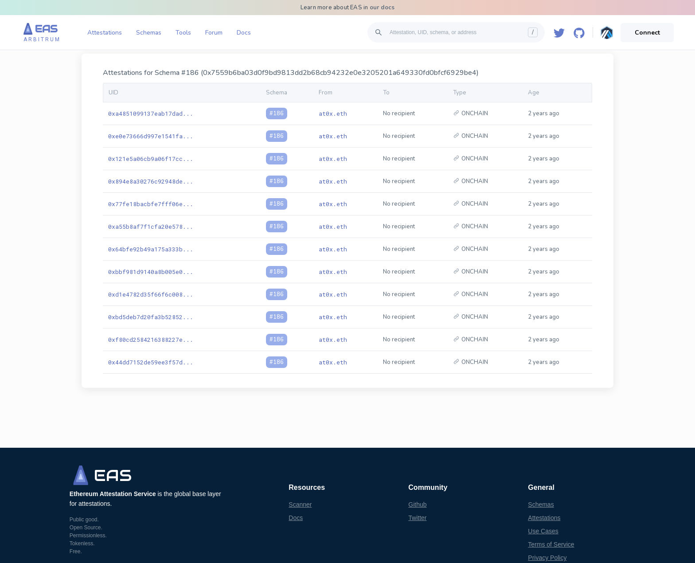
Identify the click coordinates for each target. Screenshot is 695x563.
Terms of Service (551, 544)
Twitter (417, 517)
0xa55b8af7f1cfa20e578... (150, 227)
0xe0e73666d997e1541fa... (150, 136)
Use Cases (543, 531)
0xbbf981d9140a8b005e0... (150, 272)
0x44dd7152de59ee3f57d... (150, 362)
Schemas (148, 32)
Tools (183, 32)
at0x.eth (333, 113)
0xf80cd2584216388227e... (150, 340)
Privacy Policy (547, 557)
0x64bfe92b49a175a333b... (150, 249)
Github (417, 504)
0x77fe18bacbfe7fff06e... (150, 204)
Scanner (300, 504)
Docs (244, 32)
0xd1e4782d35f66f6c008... (150, 294)
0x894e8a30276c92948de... (150, 181)
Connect (647, 32)
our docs (382, 8)
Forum (214, 32)
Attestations (104, 32)
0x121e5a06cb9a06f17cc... (150, 159)
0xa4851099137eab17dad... (150, 113)
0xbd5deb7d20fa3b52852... (150, 317)
